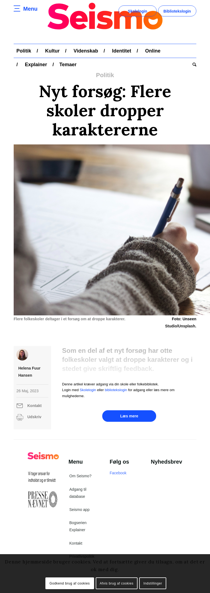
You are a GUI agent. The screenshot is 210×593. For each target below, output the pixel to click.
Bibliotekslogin (177, 11)
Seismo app (79, 509)
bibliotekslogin (116, 390)
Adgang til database (77, 493)
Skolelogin (137, 11)
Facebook (118, 473)
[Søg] (193, 64)
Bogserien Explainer (78, 526)
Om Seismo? (80, 476)
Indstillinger (152, 583)
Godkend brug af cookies (69, 583)
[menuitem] (24, 51)
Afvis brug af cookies (116, 583)
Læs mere (129, 416)
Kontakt (34, 405)
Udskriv (34, 417)
